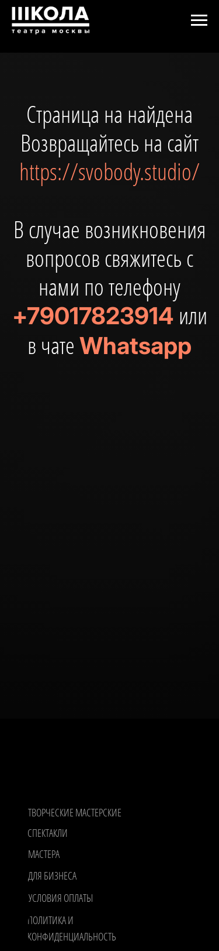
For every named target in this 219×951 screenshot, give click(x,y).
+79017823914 (92, 315)
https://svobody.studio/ (109, 171)
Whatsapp (135, 345)
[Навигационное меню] (199, 20)
